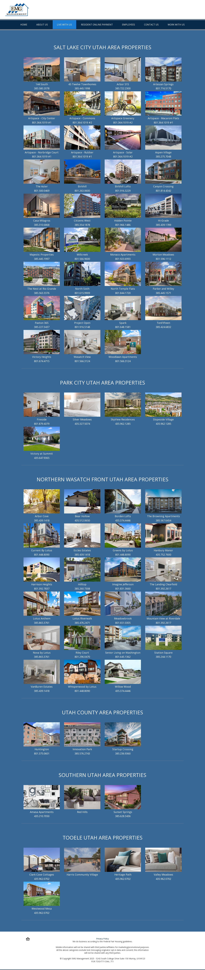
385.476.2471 (82, 622)
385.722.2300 (123, 88)
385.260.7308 (82, 588)
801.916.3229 (123, 190)
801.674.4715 (41, 361)
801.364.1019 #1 (41, 122)
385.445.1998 (82, 88)
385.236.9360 (123, 753)
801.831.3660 (123, 588)
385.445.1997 (41, 258)
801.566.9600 (82, 258)
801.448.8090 (41, 554)
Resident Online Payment (97, 24)
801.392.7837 (41, 588)
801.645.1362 (123, 656)
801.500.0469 (41, 190)
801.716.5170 (163, 88)
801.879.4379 (41, 423)
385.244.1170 (163, 656)
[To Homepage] (17, 9)
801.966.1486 (123, 224)
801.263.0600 (82, 190)
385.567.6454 (163, 520)
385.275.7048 (163, 156)
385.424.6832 (163, 327)
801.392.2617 (163, 588)
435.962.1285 (123, 423)
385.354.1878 (82, 224)
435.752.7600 (163, 554)
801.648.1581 (123, 327)
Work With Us (176, 24)
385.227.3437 (41, 327)
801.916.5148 (82, 327)
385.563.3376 (41, 293)
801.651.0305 (123, 622)
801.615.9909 (82, 293)
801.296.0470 (82, 656)
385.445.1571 (163, 293)
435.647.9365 (41, 458)
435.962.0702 (41, 879)
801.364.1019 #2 (82, 122)
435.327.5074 (82, 423)
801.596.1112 (163, 258)
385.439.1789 (163, 224)
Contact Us (151, 24)
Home (23, 24)
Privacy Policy (102, 938)
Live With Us (64, 24)
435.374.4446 (123, 520)
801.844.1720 (123, 293)
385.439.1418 (41, 520)
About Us (42, 24)
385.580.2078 (41, 88)
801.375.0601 (41, 753)
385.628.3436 (123, 816)
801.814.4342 (163, 190)
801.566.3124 (82, 361)
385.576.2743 (82, 753)
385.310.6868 (41, 224)
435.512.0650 (82, 520)
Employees (128, 24)
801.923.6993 (123, 258)
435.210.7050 (41, 816)
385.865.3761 (41, 622)
